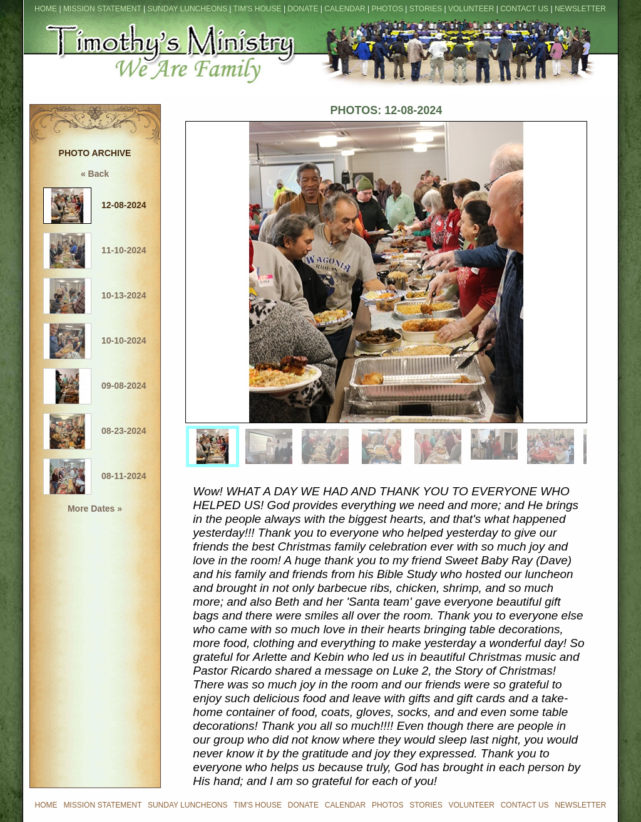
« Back (95, 174)
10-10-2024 (94, 340)
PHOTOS (387, 8)
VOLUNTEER (471, 8)
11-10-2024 (94, 250)
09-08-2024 (94, 386)
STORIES (425, 8)
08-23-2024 (94, 431)
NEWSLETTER (580, 8)
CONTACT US (524, 8)
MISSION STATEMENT (102, 8)
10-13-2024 (94, 295)
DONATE (302, 8)
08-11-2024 (94, 476)
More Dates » (95, 508)
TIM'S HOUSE (257, 8)
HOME (45, 8)
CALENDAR (344, 8)
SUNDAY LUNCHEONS (187, 8)
